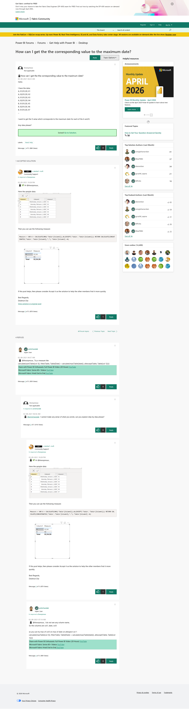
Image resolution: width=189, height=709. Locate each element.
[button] (95, 57)
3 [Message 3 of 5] (30, 425)
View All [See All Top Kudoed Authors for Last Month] (129, 236)
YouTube (72, 367)
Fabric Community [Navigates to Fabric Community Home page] (41, 18)
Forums (55, 19)
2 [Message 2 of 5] (25, 382)
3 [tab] (147, 114)
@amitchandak (33, 417)
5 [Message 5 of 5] (25, 312)
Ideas (76, 19)
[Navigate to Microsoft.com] (22, 18)
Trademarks (168, 693)
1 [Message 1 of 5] (25, 148)
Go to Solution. (70, 132)
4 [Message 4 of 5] (36, 656)
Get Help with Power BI (62, 42)
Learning (107, 19)
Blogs (97, 19)
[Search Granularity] (105, 30)
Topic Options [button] (109, 57)
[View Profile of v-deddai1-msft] (37, 171)
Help (160, 25)
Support (117, 19)
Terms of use (156, 693)
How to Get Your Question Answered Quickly (143, 133)
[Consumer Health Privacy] (47, 701)
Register (143, 25)
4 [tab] (148, 114)
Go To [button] (168, 25)
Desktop (83, 42)
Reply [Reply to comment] (111, 317)
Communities (86, 19)
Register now (170, 34)
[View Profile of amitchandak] (33, 349)
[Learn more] (132, 109)
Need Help (29, 142)
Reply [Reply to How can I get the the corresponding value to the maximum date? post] (111, 148)
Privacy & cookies (143, 693)
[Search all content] (144, 30)
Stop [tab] (151, 115)
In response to (26, 177)
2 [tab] (145, 114)
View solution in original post (29, 304)
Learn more (20, 11)
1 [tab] (144, 114)
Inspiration (66, 19)
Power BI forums (25, 42)
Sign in (152, 25)
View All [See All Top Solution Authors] (129, 186)
